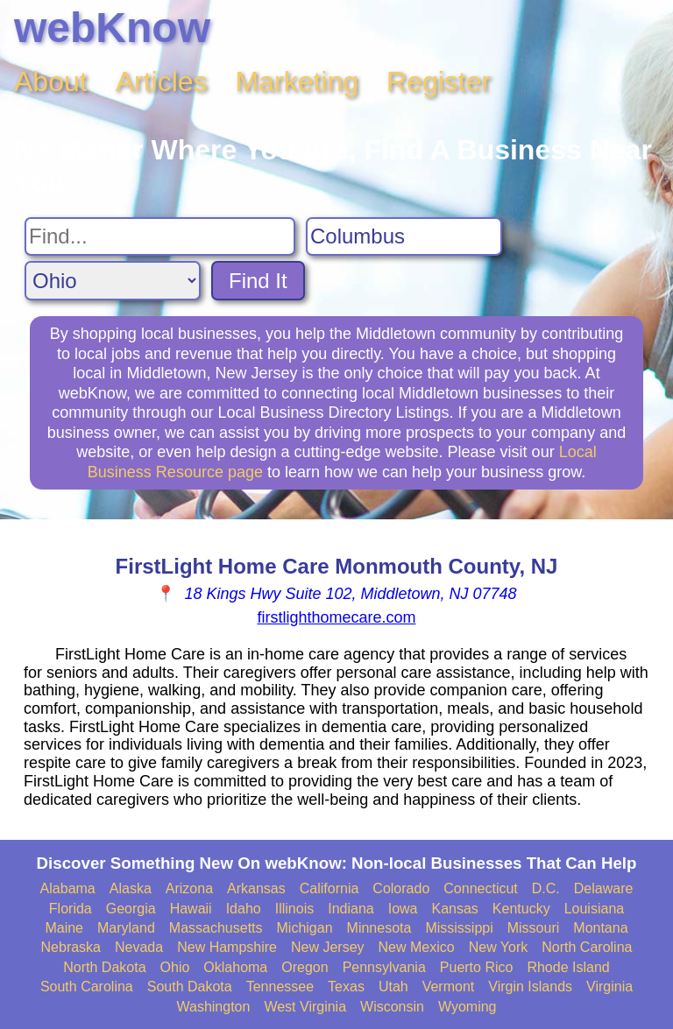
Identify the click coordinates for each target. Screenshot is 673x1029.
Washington (213, 1006)
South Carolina (86, 986)
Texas (346, 986)
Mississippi (458, 927)
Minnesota (379, 927)
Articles (162, 81)
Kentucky (521, 908)
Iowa (403, 908)
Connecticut (480, 888)
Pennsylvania (384, 967)
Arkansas (256, 888)
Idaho (243, 908)
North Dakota (104, 967)
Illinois (294, 908)
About (51, 81)
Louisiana (594, 908)
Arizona (189, 888)
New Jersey (328, 947)
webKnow (112, 27)
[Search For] (160, 236)
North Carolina (587, 947)
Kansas (454, 908)
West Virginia (305, 1006)
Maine (64, 927)
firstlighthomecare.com (336, 617)
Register (438, 81)
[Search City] (404, 236)
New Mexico (417, 947)
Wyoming (467, 1006)
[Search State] (113, 280)
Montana (600, 927)
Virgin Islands (530, 986)
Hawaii (191, 908)
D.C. (546, 888)
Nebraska (71, 947)
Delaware (604, 888)
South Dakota (189, 986)
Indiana (351, 908)
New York (498, 947)
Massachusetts (216, 927)
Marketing (297, 81)
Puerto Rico (477, 967)
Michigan (305, 927)
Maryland (126, 927)
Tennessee (280, 986)
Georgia (131, 908)
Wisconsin (392, 1006)
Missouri (533, 927)
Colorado (400, 888)
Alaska (131, 888)
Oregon (304, 967)
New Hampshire (227, 947)
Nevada (139, 947)
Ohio (175, 967)
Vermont (448, 986)
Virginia (609, 986)
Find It (258, 280)
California (329, 888)
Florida (70, 908)
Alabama (68, 888)
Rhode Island (568, 967)
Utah (393, 986)
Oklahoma (235, 967)
